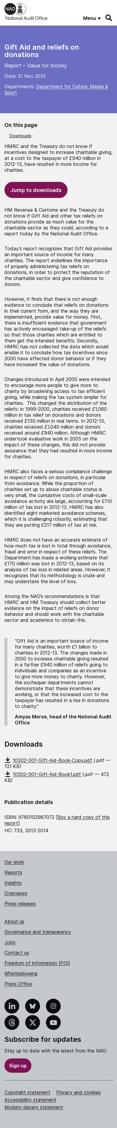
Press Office (18, 984)
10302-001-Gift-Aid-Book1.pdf (43, 774)
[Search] (109, 17)
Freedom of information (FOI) (37, 963)
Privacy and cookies (78, 1092)
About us (14, 921)
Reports (13, 872)
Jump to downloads (36, 190)
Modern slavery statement (33, 1107)
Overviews (15, 893)
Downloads (20, 135)
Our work (14, 862)
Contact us (16, 953)
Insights (13, 883)
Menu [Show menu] (89, 18)
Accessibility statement (30, 1100)
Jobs (9, 942)
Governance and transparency (37, 932)
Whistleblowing (20, 973)
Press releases (20, 904)
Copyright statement (27, 1092)
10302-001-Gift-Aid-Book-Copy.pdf (49, 760)
